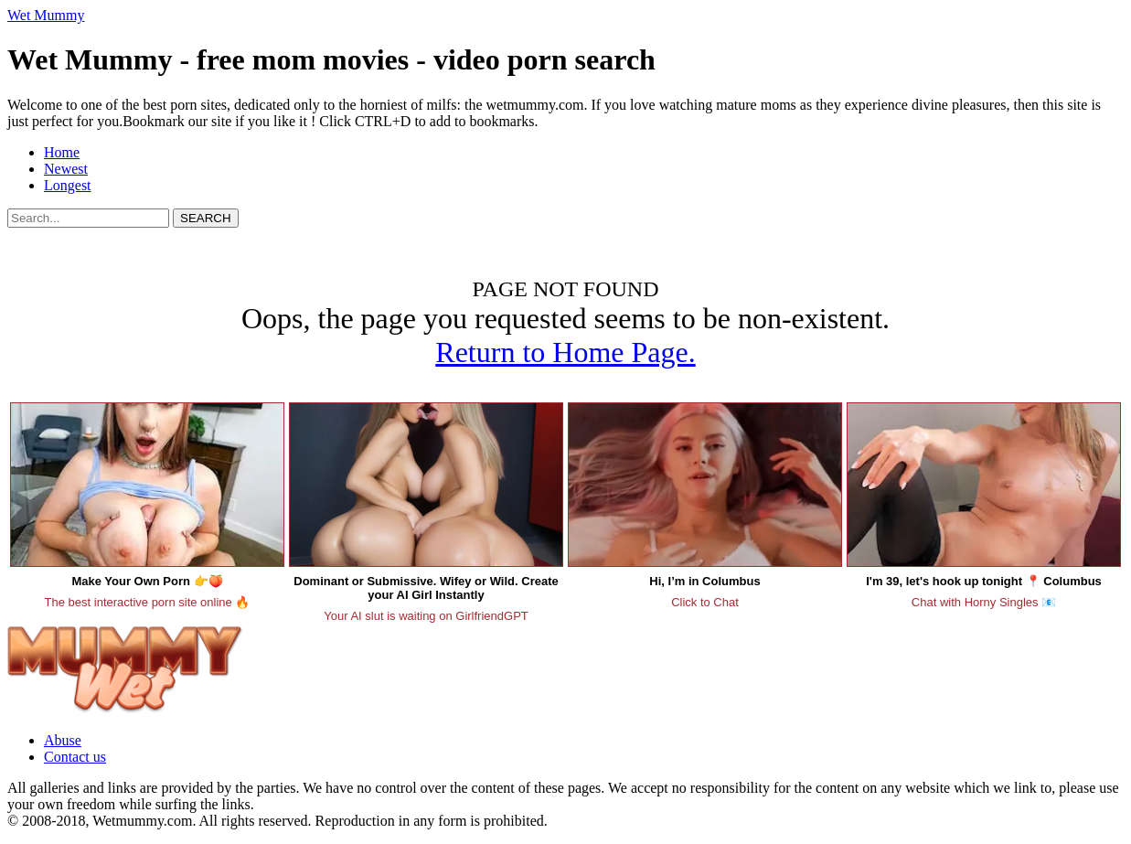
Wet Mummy (45, 15)
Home (62, 152)
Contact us (75, 756)
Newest (66, 168)
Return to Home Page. (565, 352)
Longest (67, 185)
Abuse (62, 740)
